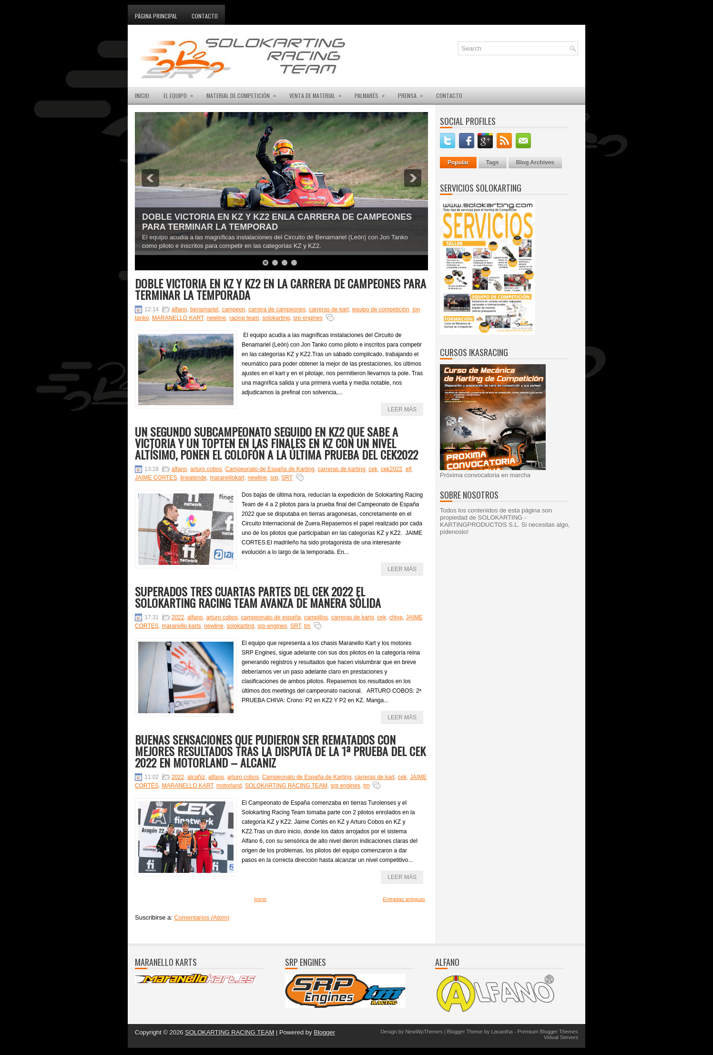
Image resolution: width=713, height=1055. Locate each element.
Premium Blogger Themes (547, 1032)
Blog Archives (535, 162)
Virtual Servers (561, 1037)
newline (216, 318)
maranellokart (227, 477)
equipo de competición (380, 309)
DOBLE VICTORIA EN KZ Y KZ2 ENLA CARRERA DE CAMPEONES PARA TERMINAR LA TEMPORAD (277, 222)
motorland (229, 785)
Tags (492, 162)
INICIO (142, 96)
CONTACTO (449, 96)
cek (372, 469)
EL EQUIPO (181, 93)
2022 (178, 617)
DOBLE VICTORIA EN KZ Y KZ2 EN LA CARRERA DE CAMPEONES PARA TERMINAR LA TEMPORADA (280, 288)
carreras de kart (329, 309)
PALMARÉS (373, 93)
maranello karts (181, 626)
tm (307, 626)
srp (274, 477)
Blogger (324, 1032)
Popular (458, 162)
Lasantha (501, 1032)
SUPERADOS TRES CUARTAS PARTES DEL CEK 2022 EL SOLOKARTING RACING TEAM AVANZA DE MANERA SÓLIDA (258, 596)
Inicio (260, 899)
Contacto (205, 16)
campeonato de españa (271, 617)
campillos (316, 617)
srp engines (308, 318)
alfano (179, 309)
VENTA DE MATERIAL (318, 93)
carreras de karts (352, 617)
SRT (287, 477)
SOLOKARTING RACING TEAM (286, 785)
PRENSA (413, 93)
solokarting (276, 318)
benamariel (204, 309)
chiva (396, 617)
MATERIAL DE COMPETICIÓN (244, 93)
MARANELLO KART (178, 318)
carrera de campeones (277, 309)
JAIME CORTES (156, 477)
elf (409, 469)
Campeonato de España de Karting (269, 469)
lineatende (193, 477)
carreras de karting (342, 469)
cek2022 (391, 469)
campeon (233, 309)
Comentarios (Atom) (201, 917)
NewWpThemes (423, 1032)
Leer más (402, 409)
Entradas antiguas (404, 899)
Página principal (156, 16)
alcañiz (196, 777)
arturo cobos (206, 469)
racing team (244, 318)
